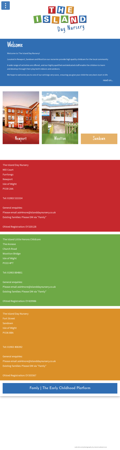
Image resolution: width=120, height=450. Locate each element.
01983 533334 (14, 198)
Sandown (99, 138)
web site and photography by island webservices (91, 447)
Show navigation (5, 5)
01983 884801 (14, 272)
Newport (21, 138)
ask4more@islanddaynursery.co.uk (36, 212)
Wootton (60, 138)
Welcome (15, 45)
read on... (108, 80)
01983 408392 (14, 346)
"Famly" (41, 217)
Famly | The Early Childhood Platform (60, 388)
